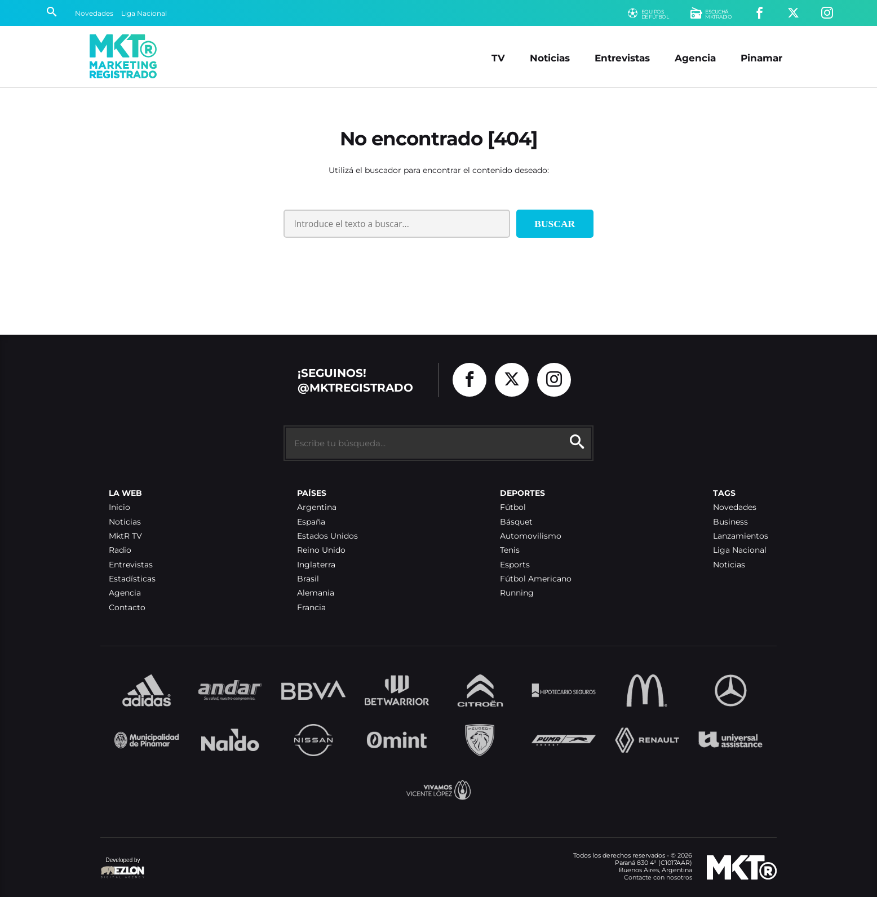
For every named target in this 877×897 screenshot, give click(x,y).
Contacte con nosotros (658, 877)
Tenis (510, 550)
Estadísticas (132, 579)
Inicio (119, 507)
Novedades (94, 13)
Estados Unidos (327, 536)
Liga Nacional (144, 13)
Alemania (315, 593)
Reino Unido (321, 550)
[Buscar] (52, 13)
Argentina (316, 507)
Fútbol (513, 507)
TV (498, 58)
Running (517, 593)
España (311, 522)
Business (730, 522)
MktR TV (125, 536)
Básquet (516, 522)
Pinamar (761, 58)
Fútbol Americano (536, 579)
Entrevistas (622, 58)
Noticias (550, 58)
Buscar (554, 223)
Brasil (308, 579)
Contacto (127, 607)
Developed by (122, 868)
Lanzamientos (740, 536)
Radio (120, 550)
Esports (515, 565)
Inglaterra (316, 565)
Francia (311, 607)
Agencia (695, 58)
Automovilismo (530, 536)
